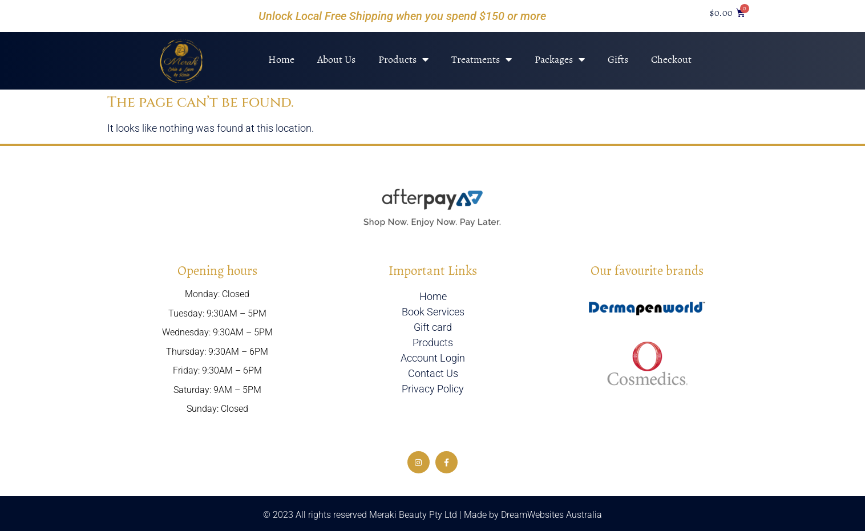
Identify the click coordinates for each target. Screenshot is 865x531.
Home (281, 59)
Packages (560, 59)
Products (403, 59)
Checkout (671, 59)
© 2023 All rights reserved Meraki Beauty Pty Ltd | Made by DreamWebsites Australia (432, 514)
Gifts (618, 59)
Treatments (481, 59)
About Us (336, 59)
